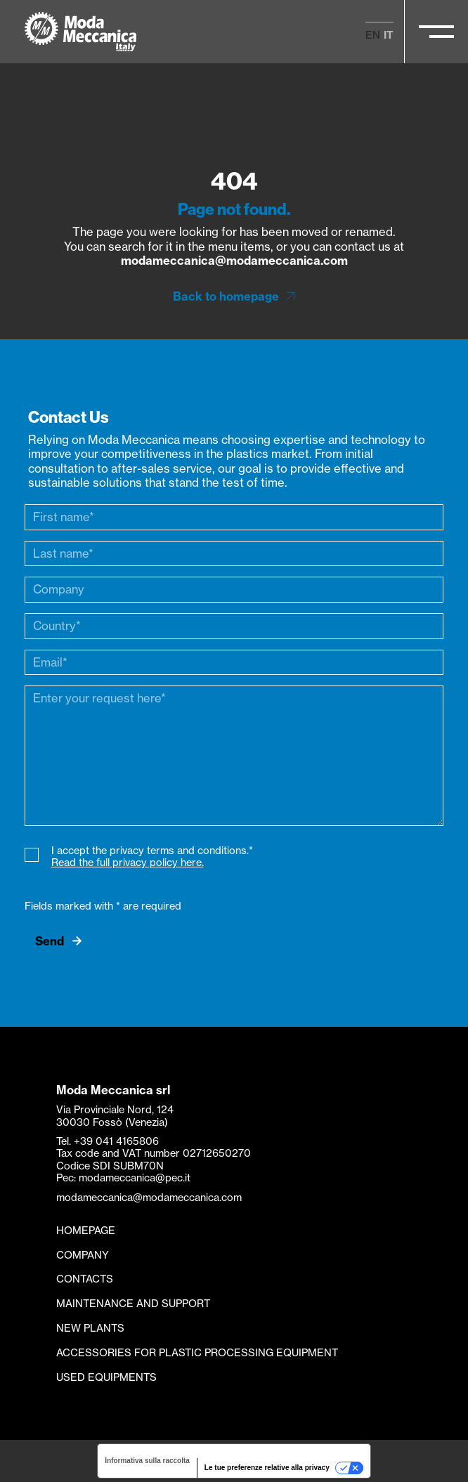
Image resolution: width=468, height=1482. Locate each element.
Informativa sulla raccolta (147, 1460)
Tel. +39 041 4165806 (107, 1141)
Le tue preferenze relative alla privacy (267, 1467)
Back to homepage (226, 296)
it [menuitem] (389, 35)
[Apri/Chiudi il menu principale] (436, 31)
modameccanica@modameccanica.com (234, 261)
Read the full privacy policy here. (127, 862)
